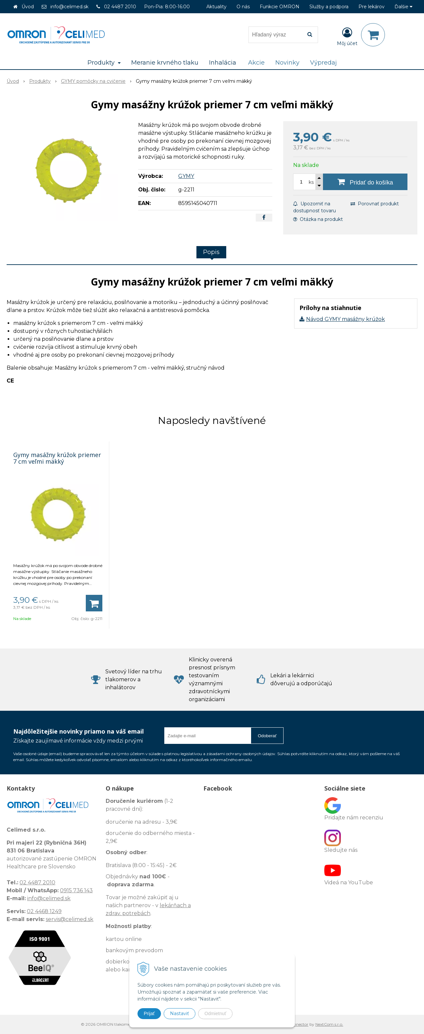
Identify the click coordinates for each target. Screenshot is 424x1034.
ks (311, 182)
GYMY (186, 176)
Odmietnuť (215, 1013)
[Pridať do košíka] (365, 182)
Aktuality (216, 7)
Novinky (287, 62)
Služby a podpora (328, 7)
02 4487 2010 (120, 7)
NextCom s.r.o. (329, 1024)
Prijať (149, 1013)
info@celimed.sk (69, 7)
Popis (211, 252)
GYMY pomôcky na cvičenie (93, 81)
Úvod (28, 7)
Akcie (256, 62)
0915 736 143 (76, 890)
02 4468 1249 (44, 911)
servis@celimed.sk (69, 919)
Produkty (40, 81)
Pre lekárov (371, 7)
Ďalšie (403, 7)
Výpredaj (323, 62)
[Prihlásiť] (347, 36)
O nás (243, 7)
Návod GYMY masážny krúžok (345, 319)
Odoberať (267, 735)
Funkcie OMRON (279, 7)
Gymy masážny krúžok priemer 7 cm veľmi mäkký (57, 458)
